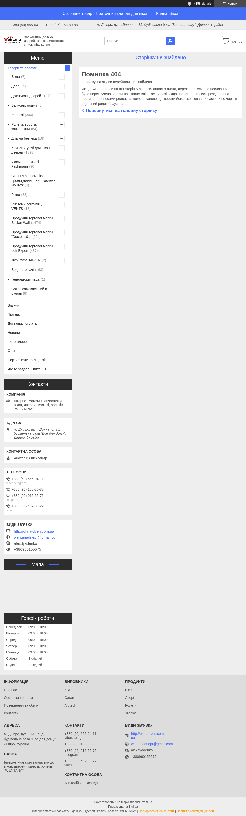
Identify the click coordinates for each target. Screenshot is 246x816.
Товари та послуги (22, 68)
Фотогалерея (18, 342)
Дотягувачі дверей (26, 96)
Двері (15, 86)
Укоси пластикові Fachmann (25, 164)
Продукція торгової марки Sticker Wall (32, 220)
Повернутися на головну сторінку (121, 110)
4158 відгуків (203, 3)
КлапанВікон (167, 13)
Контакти (11, 713)
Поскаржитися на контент (156, 811)
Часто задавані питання (27, 369)
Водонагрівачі (22, 270)
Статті (13, 351)
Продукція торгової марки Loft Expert (32, 248)
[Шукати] (170, 41)
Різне (15, 195)
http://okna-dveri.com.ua (34, 531)
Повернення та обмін (21, 705)
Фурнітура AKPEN (25, 260)
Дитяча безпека (24, 138)
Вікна (15, 77)
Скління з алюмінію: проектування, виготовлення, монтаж (34, 180)
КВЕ (67, 690)
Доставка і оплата (22, 323)
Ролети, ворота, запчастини (24, 126)
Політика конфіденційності (195, 811)
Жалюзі (17, 115)
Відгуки (13, 305)
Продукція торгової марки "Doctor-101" (32, 234)
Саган (69, 698)
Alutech (70, 705)
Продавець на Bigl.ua (123, 806)
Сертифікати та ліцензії (27, 360)
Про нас (14, 314)
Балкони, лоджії (24, 105)
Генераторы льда (25, 279)
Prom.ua (146, 802)
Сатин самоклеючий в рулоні (29, 291)
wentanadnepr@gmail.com (36, 537)
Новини (14, 333)
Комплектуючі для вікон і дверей (31, 150)
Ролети (131, 705)
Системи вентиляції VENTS (27, 206)
